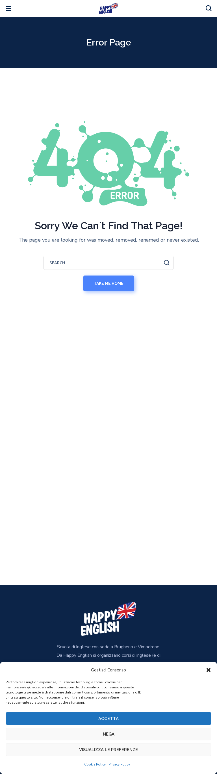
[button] (208, 670)
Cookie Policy (95, 764)
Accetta (108, 718)
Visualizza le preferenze (108, 749)
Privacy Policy (119, 764)
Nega (108, 734)
